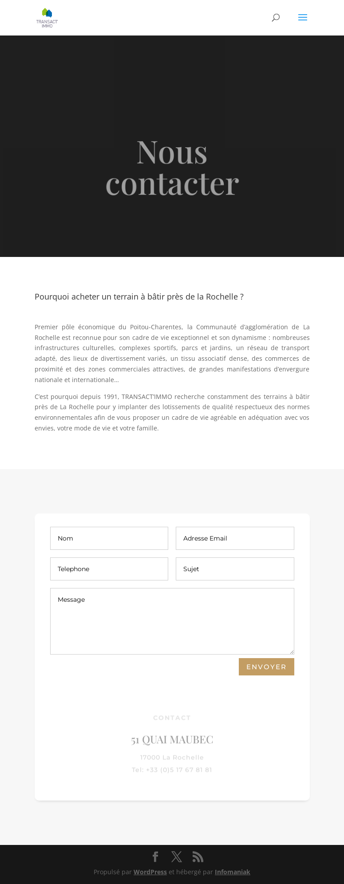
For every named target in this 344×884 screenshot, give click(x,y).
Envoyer (266, 667)
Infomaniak (232, 872)
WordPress (150, 872)
